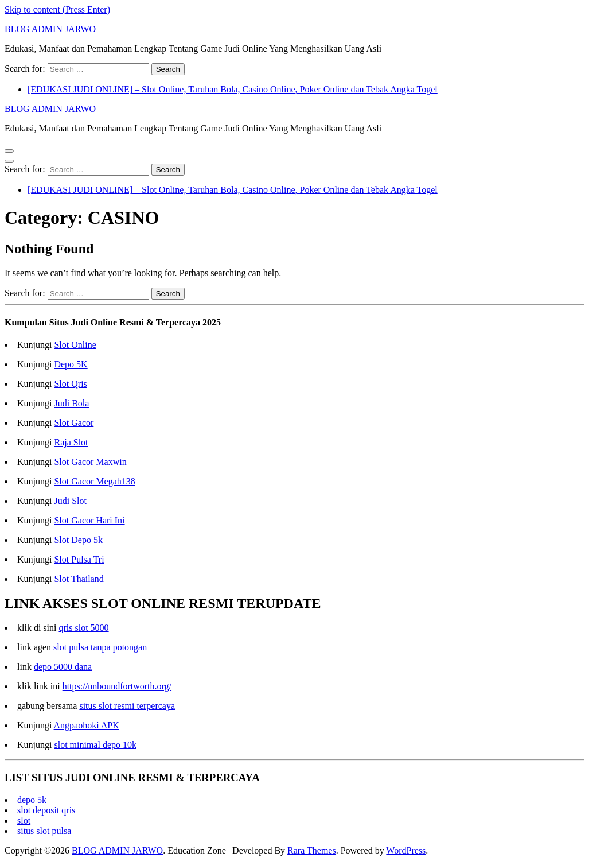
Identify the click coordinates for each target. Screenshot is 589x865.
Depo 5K (70, 364)
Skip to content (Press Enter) (57, 9)
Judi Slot (70, 501)
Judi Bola (71, 403)
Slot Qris (70, 384)
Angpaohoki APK (86, 725)
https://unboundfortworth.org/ (117, 686)
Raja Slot (71, 442)
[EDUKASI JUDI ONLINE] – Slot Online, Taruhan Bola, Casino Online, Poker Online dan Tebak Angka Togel (233, 89)
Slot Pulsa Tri (79, 559)
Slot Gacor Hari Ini (89, 520)
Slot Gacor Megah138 (94, 481)
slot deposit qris (46, 810)
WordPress (406, 850)
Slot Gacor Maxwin (90, 462)
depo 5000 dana (63, 667)
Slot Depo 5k (78, 540)
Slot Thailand (78, 579)
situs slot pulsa (44, 831)
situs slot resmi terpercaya (127, 706)
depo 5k (31, 800)
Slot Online (75, 345)
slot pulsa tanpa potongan (100, 647)
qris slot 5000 (83, 628)
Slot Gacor (73, 423)
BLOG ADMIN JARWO (50, 29)
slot (23, 820)
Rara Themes (311, 850)
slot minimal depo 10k (95, 745)
